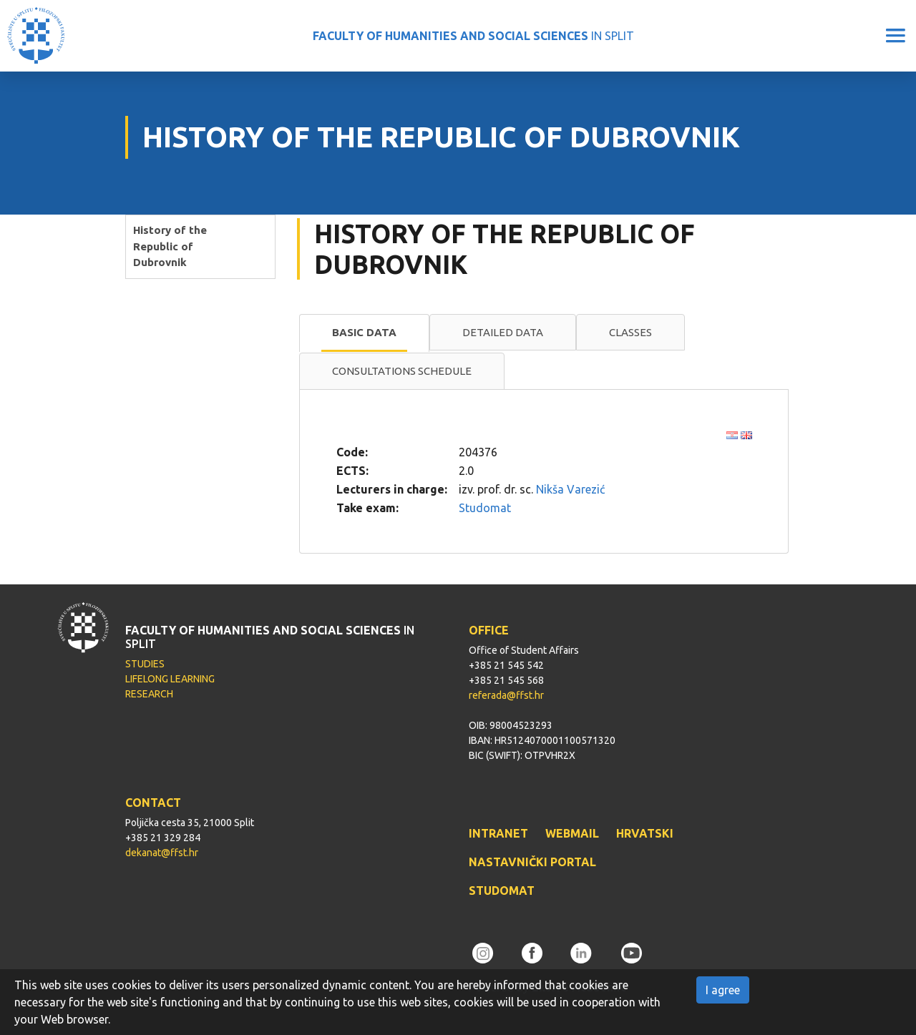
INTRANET (498, 833)
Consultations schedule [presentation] (402, 371)
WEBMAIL (572, 833)
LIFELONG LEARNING (170, 679)
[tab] (364, 333)
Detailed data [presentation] (502, 332)
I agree (723, 990)
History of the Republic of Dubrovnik (170, 246)
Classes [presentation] (630, 332)
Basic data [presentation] (364, 332)
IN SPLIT (473, 35)
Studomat (485, 507)
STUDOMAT (502, 890)
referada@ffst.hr (506, 695)
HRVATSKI (644, 833)
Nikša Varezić (570, 489)
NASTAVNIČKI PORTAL (532, 861)
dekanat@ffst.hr (161, 852)
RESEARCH (149, 694)
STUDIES (145, 663)
